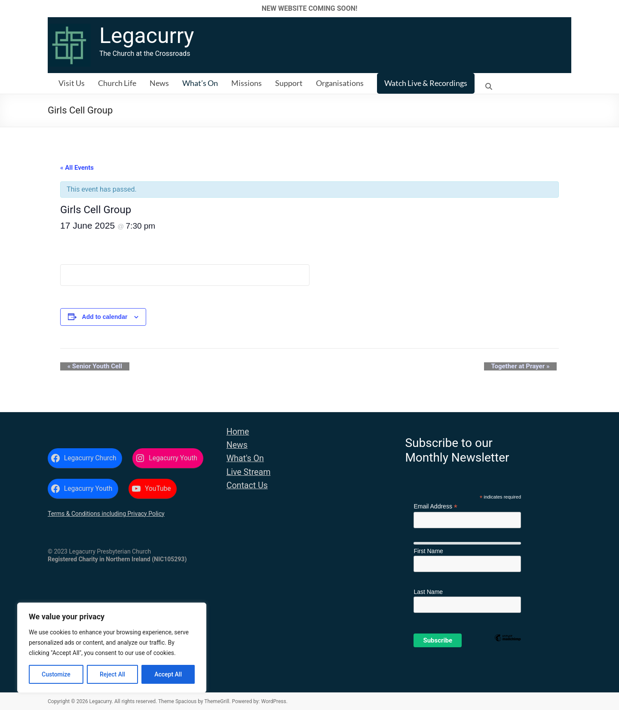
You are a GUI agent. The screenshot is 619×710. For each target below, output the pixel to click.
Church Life (117, 83)
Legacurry (146, 35)
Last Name (428, 591)
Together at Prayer (527, 366)
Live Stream (249, 472)
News (159, 83)
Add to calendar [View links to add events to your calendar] (105, 316)
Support (289, 83)
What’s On (200, 83)
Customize (56, 674)
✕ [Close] (610, 8)
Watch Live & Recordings (425, 83)
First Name (428, 551)
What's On (245, 458)
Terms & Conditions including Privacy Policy (106, 513)
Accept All (168, 674)
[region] (111, 648)
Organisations (340, 83)
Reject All (112, 674)
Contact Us (247, 485)
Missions (246, 83)
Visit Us (71, 83)
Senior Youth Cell (87, 366)
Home (238, 432)
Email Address (435, 506)
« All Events (77, 167)
